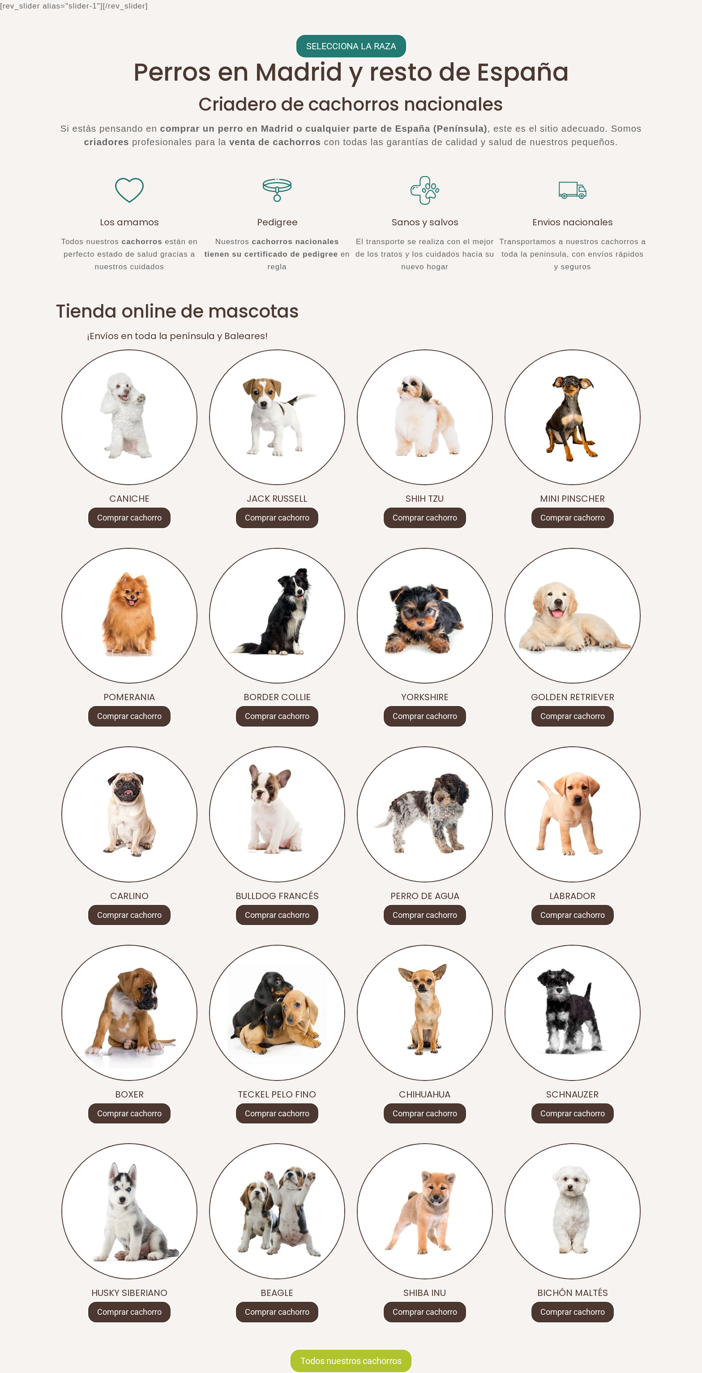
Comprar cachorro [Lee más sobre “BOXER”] (129, 1113)
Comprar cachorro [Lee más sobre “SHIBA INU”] (425, 1312)
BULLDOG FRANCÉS (277, 896)
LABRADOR (572, 896)
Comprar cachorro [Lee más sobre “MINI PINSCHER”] (572, 517)
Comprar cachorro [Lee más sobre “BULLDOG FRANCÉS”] (277, 915)
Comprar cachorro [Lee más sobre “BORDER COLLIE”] (277, 716)
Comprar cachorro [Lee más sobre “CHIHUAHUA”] (425, 1113)
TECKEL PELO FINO (277, 1094)
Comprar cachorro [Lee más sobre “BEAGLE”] (277, 1312)
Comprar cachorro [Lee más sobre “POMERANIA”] (129, 716)
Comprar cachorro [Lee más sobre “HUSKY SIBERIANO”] (129, 1312)
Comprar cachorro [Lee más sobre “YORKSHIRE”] (425, 716)
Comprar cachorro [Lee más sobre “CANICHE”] (129, 517)
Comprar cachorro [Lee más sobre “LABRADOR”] (572, 915)
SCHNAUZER (572, 1094)
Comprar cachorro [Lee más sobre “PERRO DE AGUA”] (425, 915)
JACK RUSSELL (277, 498)
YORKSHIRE (425, 697)
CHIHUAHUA (424, 1094)
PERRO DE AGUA (424, 896)
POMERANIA (129, 697)
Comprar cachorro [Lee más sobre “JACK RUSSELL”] (277, 517)
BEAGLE (277, 1293)
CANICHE (129, 498)
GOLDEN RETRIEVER (572, 697)
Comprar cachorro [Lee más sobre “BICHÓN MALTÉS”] (572, 1312)
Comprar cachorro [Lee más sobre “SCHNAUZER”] (572, 1113)
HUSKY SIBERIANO (129, 1293)
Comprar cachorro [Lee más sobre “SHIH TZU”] (425, 517)
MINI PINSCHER (572, 498)
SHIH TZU (425, 498)
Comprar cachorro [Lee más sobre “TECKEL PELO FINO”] (277, 1113)
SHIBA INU (424, 1293)
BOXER (129, 1094)
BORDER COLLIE (277, 697)
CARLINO (129, 896)
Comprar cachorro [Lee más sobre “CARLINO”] (129, 915)
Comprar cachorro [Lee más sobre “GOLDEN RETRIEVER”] (572, 716)
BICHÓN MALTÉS (572, 1293)
